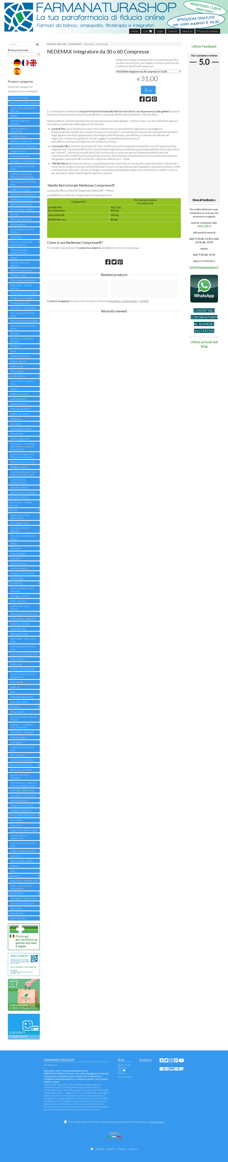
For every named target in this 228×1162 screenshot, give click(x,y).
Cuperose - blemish (20, 623)
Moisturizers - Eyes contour (20, 607)
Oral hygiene (16, 742)
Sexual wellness (18, 224)
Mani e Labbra (17, 659)
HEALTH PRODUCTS (20, 765)
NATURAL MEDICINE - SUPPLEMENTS (64, 44)
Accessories (16, 820)
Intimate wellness (19, 568)
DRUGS (13, 510)
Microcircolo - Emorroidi (22, 462)
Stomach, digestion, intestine (20, 122)
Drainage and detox (20, 156)
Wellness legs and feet (21, 204)
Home (134, 31)
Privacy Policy (125, 1076)
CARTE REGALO (17, 918)
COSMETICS (16, 583)
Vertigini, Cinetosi (18, 467)
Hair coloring (16, 682)
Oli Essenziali (16, 371)
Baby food (15, 825)
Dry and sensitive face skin (23, 613)
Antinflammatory (18, 403)
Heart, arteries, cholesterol (23, 146)
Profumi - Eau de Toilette (22, 669)
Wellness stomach (19, 393)
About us (187, 31)
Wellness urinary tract (21, 141)
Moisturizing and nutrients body (23, 648)
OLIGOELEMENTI (19, 497)
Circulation (15, 548)
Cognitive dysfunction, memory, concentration (22, 175)
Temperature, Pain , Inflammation (20, 516)
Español (110, 1148)
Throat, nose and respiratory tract (18, 251)
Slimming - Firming (19, 633)
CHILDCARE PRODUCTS (22, 815)
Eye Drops (15, 423)
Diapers (14, 865)
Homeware (16, 237)
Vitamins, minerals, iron (21, 270)
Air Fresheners (17, 755)
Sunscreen (15, 855)
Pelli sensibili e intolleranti (22, 618)
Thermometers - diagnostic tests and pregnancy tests (23, 784)
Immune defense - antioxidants (19, 130)
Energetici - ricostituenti (22, 573)
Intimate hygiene (18, 737)
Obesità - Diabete (19, 487)
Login (160, 31)
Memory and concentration (24, 320)
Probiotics (15, 346)
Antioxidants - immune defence (21, 286)
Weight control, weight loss (23, 298)
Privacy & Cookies (207, 31)
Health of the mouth (20, 189)
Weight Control (18, 151)
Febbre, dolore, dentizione (23, 850)
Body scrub (16, 664)
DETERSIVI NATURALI (22, 760)
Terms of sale (124, 1064)
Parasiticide (16, 908)
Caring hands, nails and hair (23, 194)
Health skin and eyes (20, 356)
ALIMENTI (14, 875)
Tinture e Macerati (19, 438)
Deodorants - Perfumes (22, 732)
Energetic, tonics (18, 136)
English (100, 1148)
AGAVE (144, 301)
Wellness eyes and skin (21, 199)
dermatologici (17, 578)
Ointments (15, 418)
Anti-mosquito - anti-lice (22, 209)
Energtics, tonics (18, 275)
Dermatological (18, 553)
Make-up (14, 686)
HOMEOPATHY (17, 376)
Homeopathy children (21, 428)
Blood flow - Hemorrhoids (96, 44)
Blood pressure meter (21, 770)
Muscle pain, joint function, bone (23, 183)
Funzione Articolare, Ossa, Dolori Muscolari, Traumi (23, 473)
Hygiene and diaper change (23, 830)
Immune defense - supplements (19, 836)
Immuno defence (18, 398)
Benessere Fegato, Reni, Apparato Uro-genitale (22, 455)
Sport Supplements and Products (22, 230)
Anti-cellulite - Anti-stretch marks (23, 640)
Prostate (14, 333)
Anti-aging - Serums (19, 596)
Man (12, 691)
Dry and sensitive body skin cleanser (23, 718)
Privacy (121, 1073)
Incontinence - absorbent (22, 795)
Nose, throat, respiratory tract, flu (22, 109)
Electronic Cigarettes (21, 219)
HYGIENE (14, 706)
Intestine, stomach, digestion (19, 264)
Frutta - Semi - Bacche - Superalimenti (22, 887)
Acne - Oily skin (17, 601)
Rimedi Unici (16, 433)
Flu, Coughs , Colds (19, 523)
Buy (148, 89)
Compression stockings (21, 805)
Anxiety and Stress (19, 413)
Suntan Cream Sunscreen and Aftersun (22, 675)
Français (122, 1148)
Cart (147, 31)
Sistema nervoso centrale (23, 492)
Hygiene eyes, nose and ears (22, 748)
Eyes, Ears (15, 558)
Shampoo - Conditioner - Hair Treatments (22, 726)
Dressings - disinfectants (22, 790)
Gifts (12, 870)
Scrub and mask (18, 628)
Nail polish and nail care (21, 696)
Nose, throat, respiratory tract (22, 844)
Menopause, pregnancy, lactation (22, 340)
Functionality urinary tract (23, 280)
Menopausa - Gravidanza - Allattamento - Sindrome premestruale (23, 446)
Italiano (133, 1148)
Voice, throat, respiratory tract (22, 382)
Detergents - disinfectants (23, 898)
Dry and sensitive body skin (23, 654)
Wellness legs (17, 366)
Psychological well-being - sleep (22, 167)
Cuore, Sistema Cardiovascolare (18, 481)
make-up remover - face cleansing (22, 589)
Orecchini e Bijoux (19, 701)
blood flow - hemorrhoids (123, 301)
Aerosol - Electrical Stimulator (19, 776)
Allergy (13, 115)
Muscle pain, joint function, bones (23, 327)
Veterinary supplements (22, 903)
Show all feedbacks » (204, 199)
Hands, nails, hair (18, 361)
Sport (13, 351)
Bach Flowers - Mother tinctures (20, 504)
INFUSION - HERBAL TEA (23, 880)
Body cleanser (17, 711)
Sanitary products (19, 800)
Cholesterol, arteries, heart (23, 293)
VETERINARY (16, 893)
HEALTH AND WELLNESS (23, 103)
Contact (172, 31)
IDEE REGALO (16, 913)
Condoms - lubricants (20, 810)
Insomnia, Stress (18, 563)
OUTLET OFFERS (18, 98)
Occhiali (14, 214)
